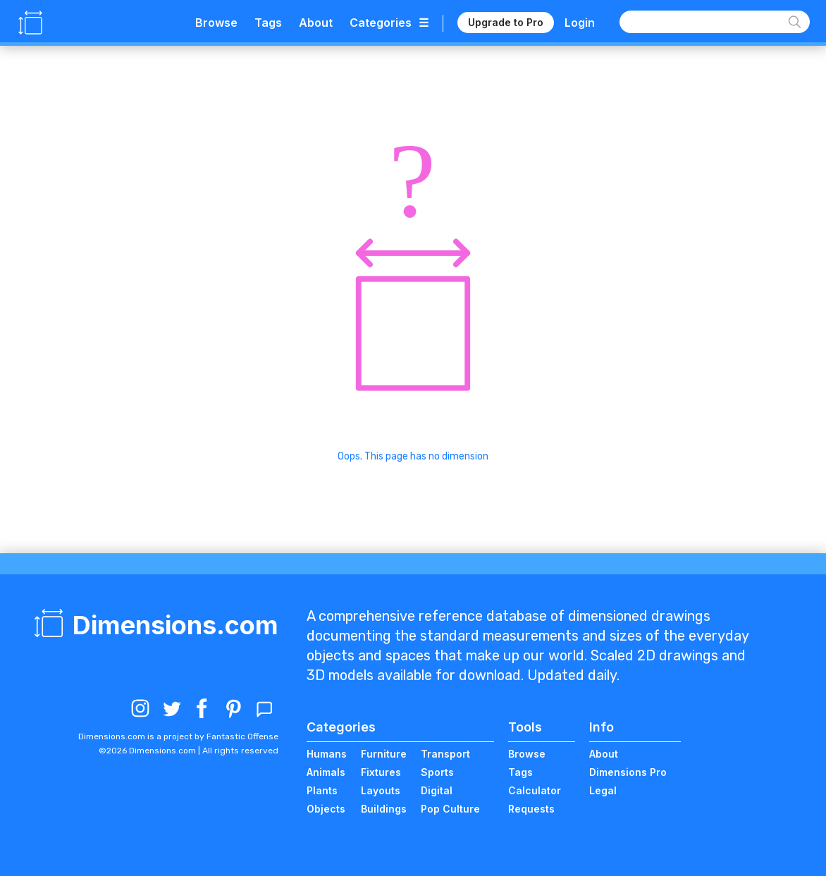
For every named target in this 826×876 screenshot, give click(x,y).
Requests (531, 809)
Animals (326, 772)
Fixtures (381, 772)
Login (580, 23)
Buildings (384, 809)
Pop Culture (450, 809)
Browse (216, 23)
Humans (327, 754)
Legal (603, 790)
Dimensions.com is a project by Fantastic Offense (178, 736)
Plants (322, 790)
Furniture (384, 754)
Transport (445, 754)
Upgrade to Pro (505, 22)
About (316, 23)
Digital (436, 790)
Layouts (380, 790)
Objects (326, 809)
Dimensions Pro (628, 772)
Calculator (534, 790)
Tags (268, 23)
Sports (437, 772)
